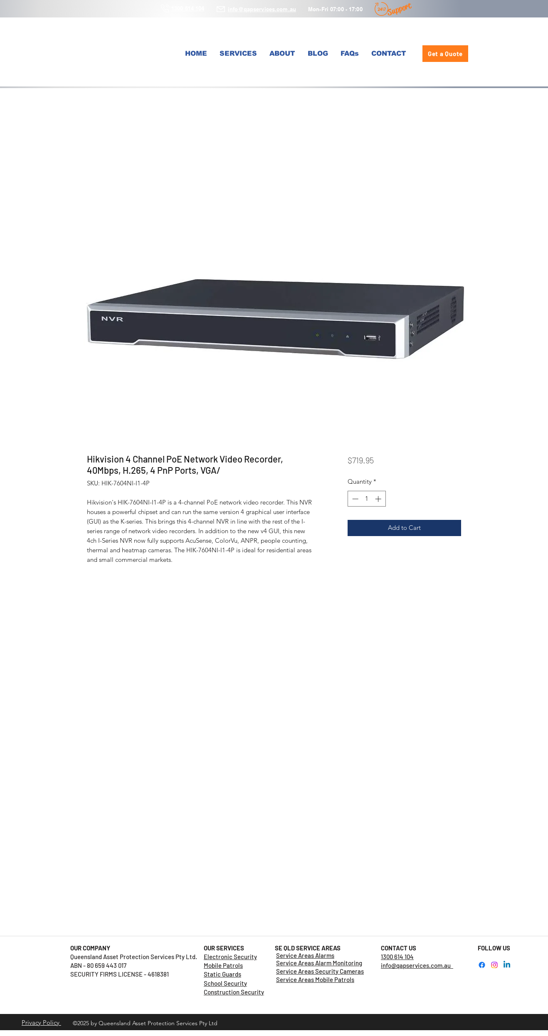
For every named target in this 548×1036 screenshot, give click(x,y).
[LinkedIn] (507, 965)
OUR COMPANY (90, 948)
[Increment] (379, 499)
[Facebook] (482, 965)
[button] (238, 53)
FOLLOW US (494, 948)
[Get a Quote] (445, 53)
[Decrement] (354, 499)
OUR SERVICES (224, 948)
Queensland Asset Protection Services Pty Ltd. (136, 956)
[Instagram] (494, 965)
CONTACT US (398, 948)
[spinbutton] (366, 499)
